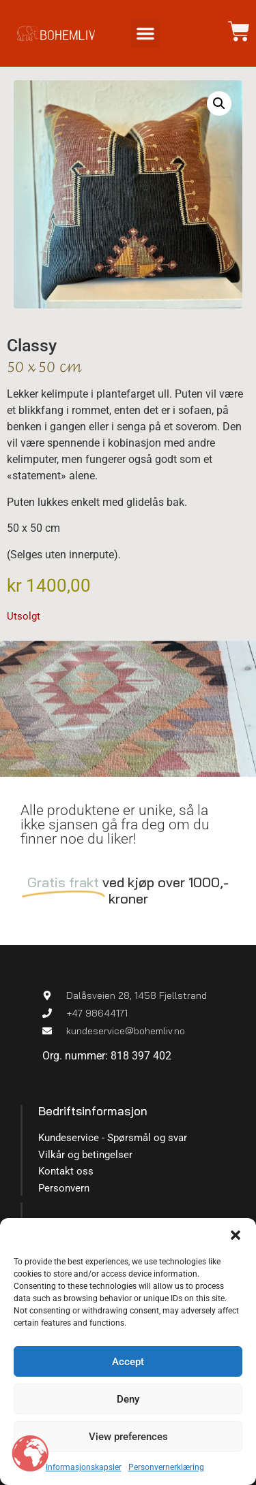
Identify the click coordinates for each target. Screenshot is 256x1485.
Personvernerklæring (166, 1467)
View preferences (128, 1437)
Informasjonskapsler (84, 1467)
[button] (235, 1235)
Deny (128, 1399)
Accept (128, 1362)
